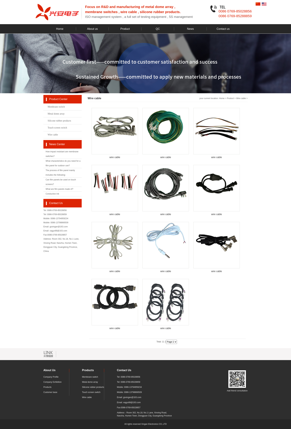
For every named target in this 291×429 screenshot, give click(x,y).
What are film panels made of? (59, 189)
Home (59, 28)
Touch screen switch (57, 127)
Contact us (223, 28)
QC (158, 28)
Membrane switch (56, 107)
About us (92, 28)
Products (47, 387)
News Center (57, 144)
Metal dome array (56, 113)
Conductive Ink (52, 194)
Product (125, 28)
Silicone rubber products (59, 120)
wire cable (114, 157)
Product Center (58, 99)
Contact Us (56, 203)
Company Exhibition (52, 382)
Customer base (50, 392)
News (190, 28)
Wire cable (53, 134)
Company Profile (51, 377)
